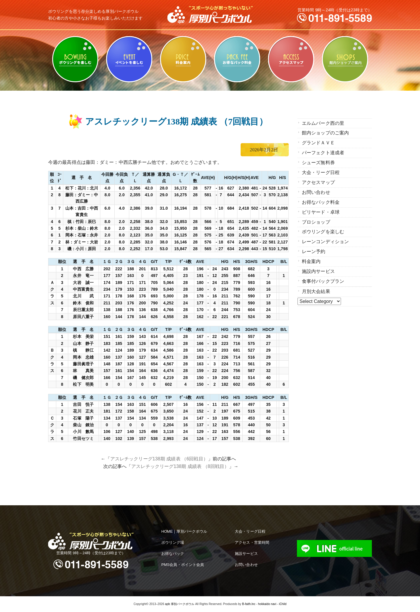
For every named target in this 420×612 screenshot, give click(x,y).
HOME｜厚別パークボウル (184, 531)
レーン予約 (314, 248)
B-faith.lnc (249, 604)
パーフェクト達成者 (323, 152)
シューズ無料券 (318, 161)
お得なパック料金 (237, 59)
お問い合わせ (316, 190)
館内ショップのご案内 (345, 59)
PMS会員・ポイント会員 (182, 564)
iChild (282, 604)
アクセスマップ (291, 59)
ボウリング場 (172, 542)
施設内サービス (318, 267)
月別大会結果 (316, 287)
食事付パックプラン (323, 277)
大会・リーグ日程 (321, 171)
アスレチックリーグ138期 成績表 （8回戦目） (180, 466)
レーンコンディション (325, 238)
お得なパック (172, 553)
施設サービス (246, 553)
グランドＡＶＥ (318, 142)
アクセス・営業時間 (252, 542)
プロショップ (316, 219)
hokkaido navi (267, 604)
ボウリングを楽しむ (75, 59)
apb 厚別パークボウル (180, 604)
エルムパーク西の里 (323, 123)
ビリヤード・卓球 (129, 59)
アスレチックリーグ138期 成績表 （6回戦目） (159, 458)
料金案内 (183, 59)
